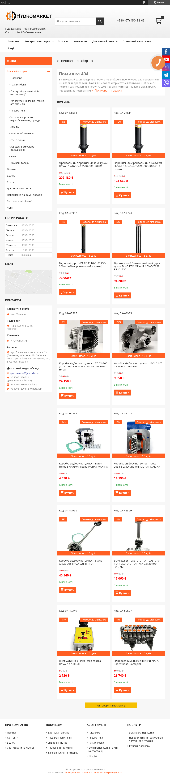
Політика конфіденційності (108, 772)
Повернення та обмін (60, 747)
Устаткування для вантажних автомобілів (27, 102)
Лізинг (10, 207)
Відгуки (11, 175)
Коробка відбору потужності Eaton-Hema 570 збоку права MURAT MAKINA (83, 465)
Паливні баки (18, 84)
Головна (13, 41)
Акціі (11, 48)
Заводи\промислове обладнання (22, 148)
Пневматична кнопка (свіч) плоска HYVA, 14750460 (80, 662)
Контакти (80, 41)
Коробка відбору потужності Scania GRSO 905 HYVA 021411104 (80, 562)
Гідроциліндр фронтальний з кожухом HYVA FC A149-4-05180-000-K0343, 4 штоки (138, 166)
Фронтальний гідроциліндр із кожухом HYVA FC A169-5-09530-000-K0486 (83, 164)
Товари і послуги (17, 71)
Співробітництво (57, 742)
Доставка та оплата (19, 188)
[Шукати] (100, 21)
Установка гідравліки (141, 732)
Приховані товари (108, 90)
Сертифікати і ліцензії (19, 201)
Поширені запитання (137, 41)
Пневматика (17, 110)
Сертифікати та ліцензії (21, 747)
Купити (69, 192)
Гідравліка (16, 78)
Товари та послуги (37, 41)
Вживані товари (19, 163)
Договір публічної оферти (63, 752)
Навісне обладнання (22, 133)
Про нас (63, 41)
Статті (11, 182)
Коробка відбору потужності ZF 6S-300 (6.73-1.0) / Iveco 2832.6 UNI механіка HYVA (83, 366)
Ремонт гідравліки (139, 746)
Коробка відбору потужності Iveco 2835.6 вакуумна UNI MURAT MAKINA (137, 465)
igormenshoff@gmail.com (24, 373)
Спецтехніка (17, 140)
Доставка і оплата (104, 41)
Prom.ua (102, 769)
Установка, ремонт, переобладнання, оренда (25, 118)
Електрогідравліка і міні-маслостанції (24, 92)
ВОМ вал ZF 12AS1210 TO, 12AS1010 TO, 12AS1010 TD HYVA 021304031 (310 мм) (137, 563)
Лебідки (14, 126)
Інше (13, 156)
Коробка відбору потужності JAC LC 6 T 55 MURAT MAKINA (138, 365)
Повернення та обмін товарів (24, 194)
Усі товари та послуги (109, 705)
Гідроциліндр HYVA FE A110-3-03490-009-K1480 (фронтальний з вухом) (82, 264)
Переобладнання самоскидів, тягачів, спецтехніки (146, 739)
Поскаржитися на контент (78, 772)
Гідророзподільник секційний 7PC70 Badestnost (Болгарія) (136, 662)
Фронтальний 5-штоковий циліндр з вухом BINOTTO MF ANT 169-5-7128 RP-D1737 (137, 266)
